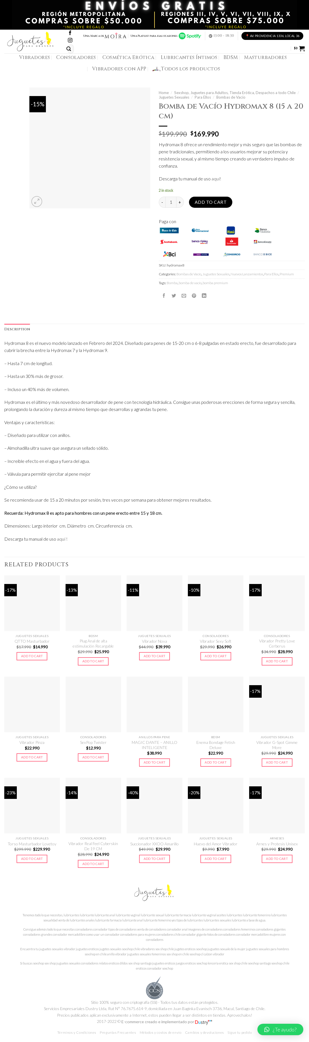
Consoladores (76, 57)
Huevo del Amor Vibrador (215, 843)
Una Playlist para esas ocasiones (166, 35)
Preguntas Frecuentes (118, 1032)
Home (164, 92)
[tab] (17, 329)
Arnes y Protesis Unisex (277, 843)
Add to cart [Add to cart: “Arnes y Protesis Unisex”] (277, 858)
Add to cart (211, 202)
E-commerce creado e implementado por (166, 1021)
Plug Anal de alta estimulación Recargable (93, 643)
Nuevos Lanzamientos (247, 274)
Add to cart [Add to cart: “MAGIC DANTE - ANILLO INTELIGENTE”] (155, 762)
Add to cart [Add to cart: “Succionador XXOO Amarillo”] (155, 858)
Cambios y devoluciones (204, 1032)
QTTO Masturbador (32, 641)
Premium (287, 274)
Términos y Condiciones (76, 1032)
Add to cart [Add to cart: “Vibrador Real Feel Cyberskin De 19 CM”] (93, 864)
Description (17, 329)
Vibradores (34, 57)
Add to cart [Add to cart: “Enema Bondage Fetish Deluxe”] (216, 762)
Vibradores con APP (119, 69)
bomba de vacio (190, 283)
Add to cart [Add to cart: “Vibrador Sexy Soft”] (216, 656)
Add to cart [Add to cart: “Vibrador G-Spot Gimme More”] (277, 762)
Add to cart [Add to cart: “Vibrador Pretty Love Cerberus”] (277, 661)
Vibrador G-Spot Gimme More (277, 745)
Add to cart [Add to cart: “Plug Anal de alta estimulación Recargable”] (93, 661)
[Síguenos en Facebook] (70, 33)
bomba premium (215, 283)
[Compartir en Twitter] (173, 295)
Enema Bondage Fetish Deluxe (215, 745)
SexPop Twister (93, 742)
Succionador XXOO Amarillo (154, 843)
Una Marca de (105, 35)
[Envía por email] (183, 295)
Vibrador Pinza (31, 742)
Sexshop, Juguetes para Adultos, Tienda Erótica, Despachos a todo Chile (235, 92)
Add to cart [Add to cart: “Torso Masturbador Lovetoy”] (32, 858)
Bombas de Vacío (230, 97)
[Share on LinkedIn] (204, 295)
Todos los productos (186, 69)
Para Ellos (203, 97)
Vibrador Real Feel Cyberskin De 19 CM (93, 846)
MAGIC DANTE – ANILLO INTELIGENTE (154, 745)
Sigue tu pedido (239, 1032)
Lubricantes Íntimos (189, 57)
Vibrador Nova (154, 641)
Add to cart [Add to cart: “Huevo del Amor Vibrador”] (216, 858)
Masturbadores (265, 57)
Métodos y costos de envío (161, 1032)
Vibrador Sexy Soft (215, 641)
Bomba (172, 283)
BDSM (230, 57)
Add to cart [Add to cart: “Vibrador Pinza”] (32, 757)
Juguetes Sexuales (174, 97)
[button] (280, 1029)
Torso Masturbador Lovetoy (32, 843)
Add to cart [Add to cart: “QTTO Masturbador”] (32, 656)
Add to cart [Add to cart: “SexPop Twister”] (93, 757)
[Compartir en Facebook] (163, 295)
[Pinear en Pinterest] (194, 295)
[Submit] (69, 49)
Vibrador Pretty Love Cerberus (277, 643)
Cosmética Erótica (128, 57)
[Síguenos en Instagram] (70, 40)
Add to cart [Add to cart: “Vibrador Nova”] (155, 656)
